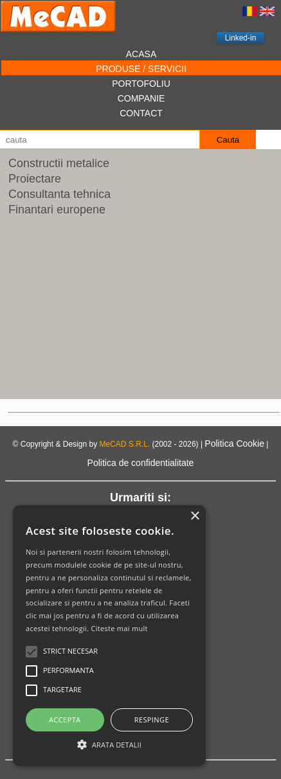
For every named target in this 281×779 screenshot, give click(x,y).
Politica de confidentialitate (140, 463)
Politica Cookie (234, 443)
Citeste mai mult (119, 628)
